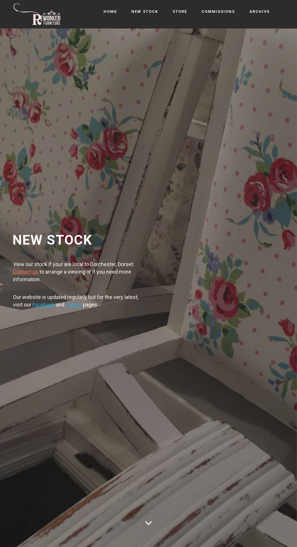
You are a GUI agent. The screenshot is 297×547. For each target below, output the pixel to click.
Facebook (43, 305)
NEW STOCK (144, 11)
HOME (110, 11)
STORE (180, 11)
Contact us (25, 272)
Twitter (74, 305)
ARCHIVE (259, 11)
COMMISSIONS (218, 11)
